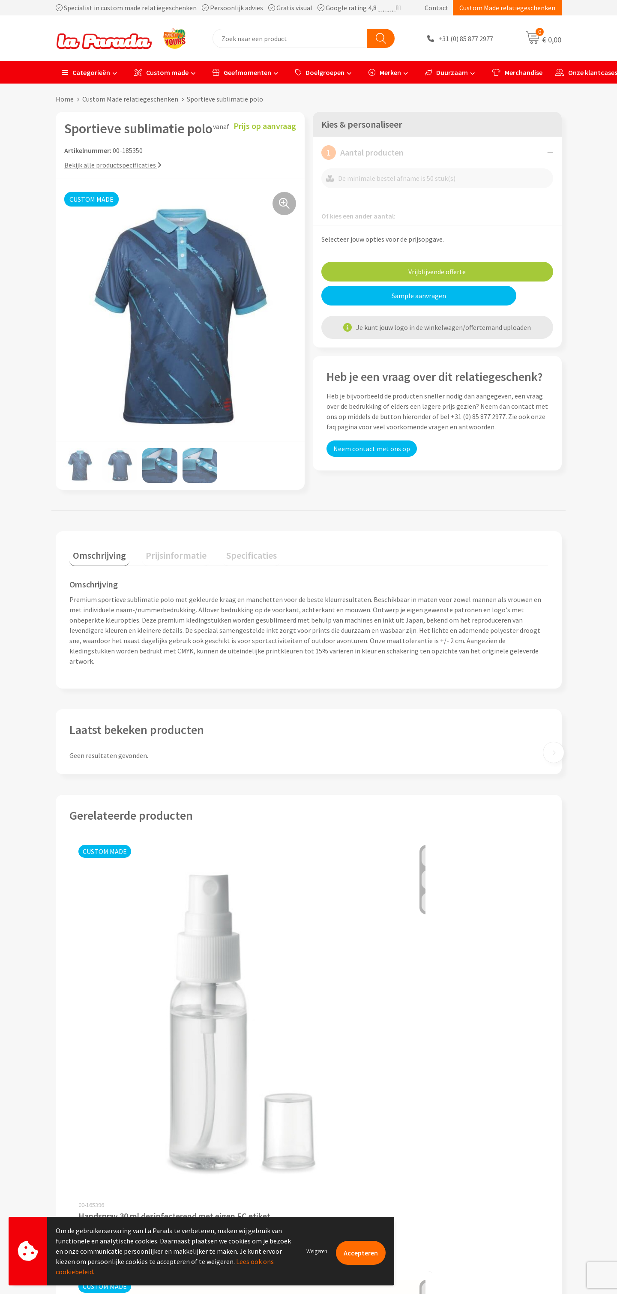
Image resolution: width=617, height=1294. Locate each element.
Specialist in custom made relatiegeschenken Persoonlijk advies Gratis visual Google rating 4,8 (228, 7)
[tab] (96, 553)
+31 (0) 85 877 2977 (465, 38)
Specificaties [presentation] (234, 551)
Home (65, 99)
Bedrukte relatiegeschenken (485, 1161)
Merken (384, 72)
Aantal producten (362, 152)
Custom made (161, 72)
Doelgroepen (319, 72)
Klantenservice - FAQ (349, 1122)
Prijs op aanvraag (109, 1029)
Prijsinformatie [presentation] (165, 551)
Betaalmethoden (344, 1187)
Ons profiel (210, 1122)
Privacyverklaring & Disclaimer (238, 1174)
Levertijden (335, 1161)
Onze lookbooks (468, 1174)
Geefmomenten (242, 72)
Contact (437, 7)
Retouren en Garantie (351, 1174)
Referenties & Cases (223, 1135)
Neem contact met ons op (371, 448)
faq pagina (341, 426)
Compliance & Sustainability (235, 1148)
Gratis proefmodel (346, 1135)
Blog (451, 1187)
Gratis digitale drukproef (355, 1148)
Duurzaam (446, 72)
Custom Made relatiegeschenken (507, 7)
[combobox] (290, 38)
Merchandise (517, 72)
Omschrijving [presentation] (96, 551)
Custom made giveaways (480, 1122)
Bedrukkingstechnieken (479, 1148)
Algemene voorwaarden (228, 1161)
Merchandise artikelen (476, 1135)
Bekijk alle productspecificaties (113, 165)
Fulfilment (335, 1200)
